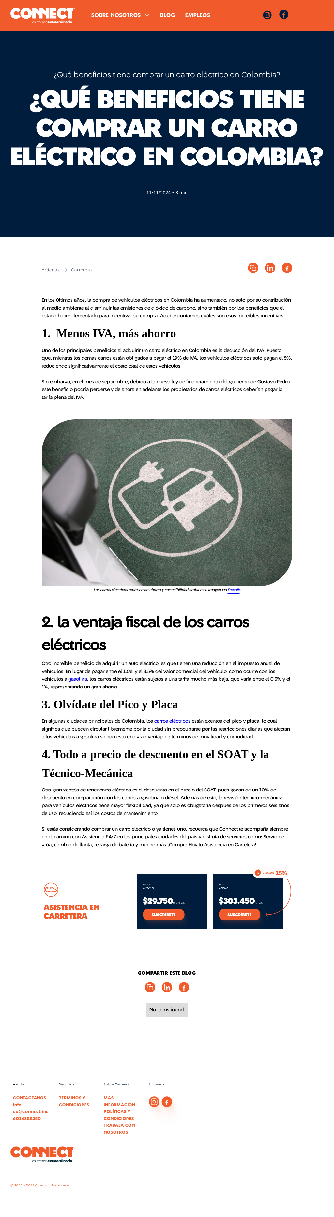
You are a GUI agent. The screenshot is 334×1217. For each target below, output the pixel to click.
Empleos (197, 15)
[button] (120, 15)
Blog (167, 15)
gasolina (77, 679)
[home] (43, 15)
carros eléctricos (172, 721)
